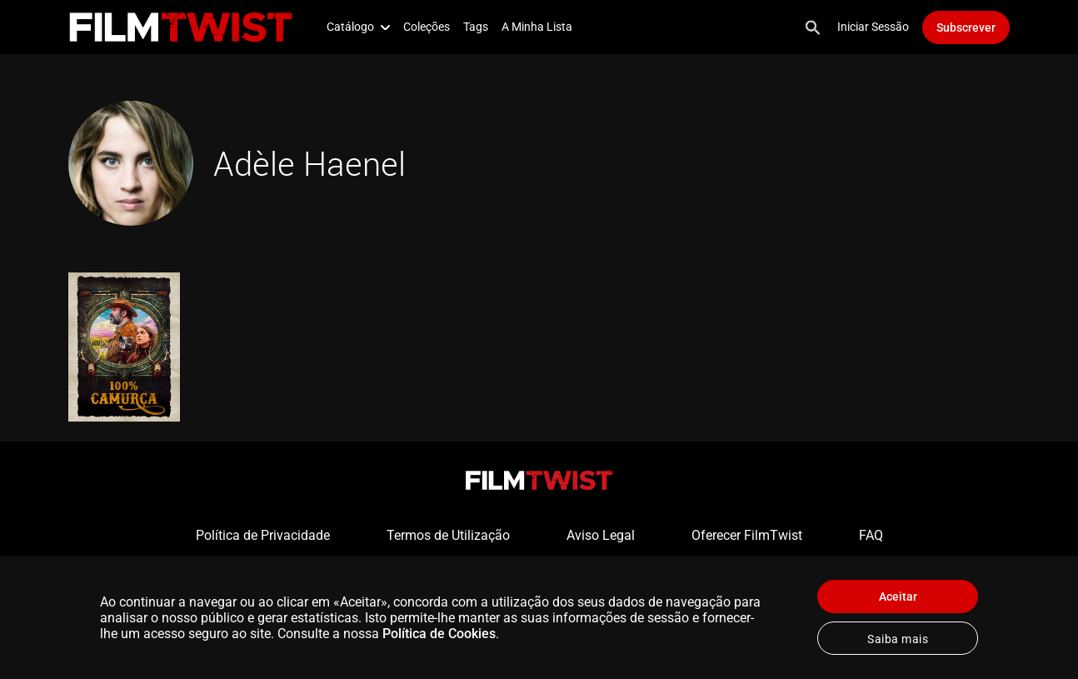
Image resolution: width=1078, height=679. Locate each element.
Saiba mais (897, 639)
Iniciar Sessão (873, 26)
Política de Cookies (439, 634)
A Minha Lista (537, 26)
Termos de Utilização (448, 535)
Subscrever (966, 27)
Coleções (426, 26)
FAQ (871, 535)
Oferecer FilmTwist (746, 535)
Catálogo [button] (358, 26)
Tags (475, 26)
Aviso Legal (600, 535)
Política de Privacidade (263, 535)
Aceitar (898, 596)
